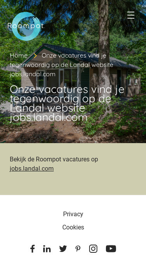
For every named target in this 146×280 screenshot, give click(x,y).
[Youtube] (111, 250)
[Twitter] (63, 250)
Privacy (73, 214)
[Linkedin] (47, 250)
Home (19, 55)
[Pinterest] (78, 250)
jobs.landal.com (32, 168)
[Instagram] (93, 250)
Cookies (73, 227)
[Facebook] (32, 250)
